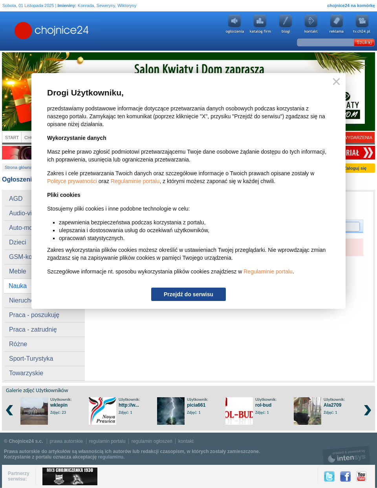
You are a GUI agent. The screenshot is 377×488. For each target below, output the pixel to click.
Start (12, 137)
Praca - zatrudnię (33, 329)
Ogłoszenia (234, 24)
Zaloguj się (355, 168)
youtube (362, 24)
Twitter (329, 476)
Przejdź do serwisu (188, 294)
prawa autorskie (66, 441)
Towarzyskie (26, 373)
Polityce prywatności (72, 181)
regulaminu (110, 457)
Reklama (336, 24)
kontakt (186, 441)
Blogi (285, 24)
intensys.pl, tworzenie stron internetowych (346, 455)
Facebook (345, 476)
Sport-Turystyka (31, 358)
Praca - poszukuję (34, 315)
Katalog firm (260, 24)
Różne (18, 344)
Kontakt (311, 24)
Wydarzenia (358, 137)
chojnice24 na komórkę (351, 5)
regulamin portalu (107, 441)
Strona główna (18, 167)
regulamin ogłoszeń (152, 441)
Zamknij (335, 82)
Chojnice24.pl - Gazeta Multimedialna (20, 31)
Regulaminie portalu (135, 181)
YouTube (361, 476)
